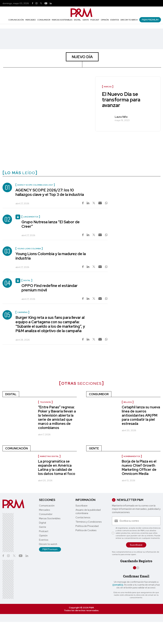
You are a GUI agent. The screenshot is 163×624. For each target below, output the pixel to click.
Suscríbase (81, 505)
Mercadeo (30, 20)
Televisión (45, 402)
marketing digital (49, 456)
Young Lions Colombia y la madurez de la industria (50, 256)
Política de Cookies (86, 530)
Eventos (114, 20)
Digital (77, 20)
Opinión (105, 20)
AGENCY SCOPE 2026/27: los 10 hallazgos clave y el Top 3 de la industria (49, 192)
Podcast (94, 20)
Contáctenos (82, 517)
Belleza (128, 402)
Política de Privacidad (87, 526)
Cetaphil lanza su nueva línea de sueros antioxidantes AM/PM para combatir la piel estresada (141, 415)
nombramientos (132, 456)
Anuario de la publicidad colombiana (88, 511)
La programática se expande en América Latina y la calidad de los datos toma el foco (56, 467)
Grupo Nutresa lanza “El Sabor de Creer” (50, 224)
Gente (85, 20)
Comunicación (16, 20)
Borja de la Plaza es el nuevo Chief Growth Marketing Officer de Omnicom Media (139, 467)
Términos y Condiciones (88, 521)
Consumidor (43, 20)
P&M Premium (150, 19)
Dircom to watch (129, 20)
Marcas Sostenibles (62, 20)
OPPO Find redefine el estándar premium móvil (49, 288)
